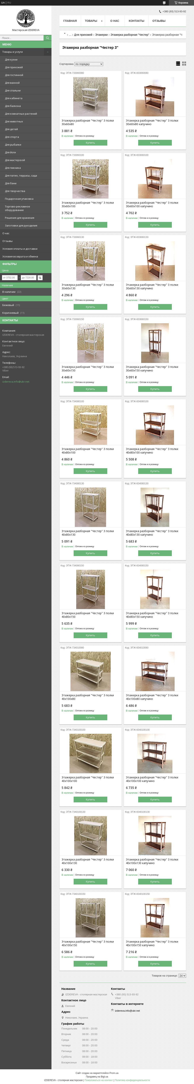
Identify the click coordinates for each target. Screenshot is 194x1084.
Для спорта (12, 137)
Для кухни (11, 59)
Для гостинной (14, 75)
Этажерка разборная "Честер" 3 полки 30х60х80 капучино (152, 122)
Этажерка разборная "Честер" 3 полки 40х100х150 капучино (152, 943)
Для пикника (13, 168)
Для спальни (13, 90)
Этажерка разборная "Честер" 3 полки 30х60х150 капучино (152, 368)
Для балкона (13, 106)
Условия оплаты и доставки (19, 248)
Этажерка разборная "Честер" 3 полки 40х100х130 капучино (152, 861)
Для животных (14, 121)
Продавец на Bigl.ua (97, 1076)
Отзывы (7, 241)
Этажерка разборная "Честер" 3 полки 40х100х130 (88, 861)
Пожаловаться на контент (99, 1080)
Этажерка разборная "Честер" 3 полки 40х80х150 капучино (152, 615)
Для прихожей (14, 67)
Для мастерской (15, 160)
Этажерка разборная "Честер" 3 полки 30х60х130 (88, 286)
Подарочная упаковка (19, 198)
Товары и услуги (12, 52)
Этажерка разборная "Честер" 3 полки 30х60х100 (88, 204)
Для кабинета (13, 98)
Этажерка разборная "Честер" (129, 34)
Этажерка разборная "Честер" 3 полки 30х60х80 (88, 122)
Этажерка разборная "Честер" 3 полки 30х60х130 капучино (152, 286)
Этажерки (101, 34)
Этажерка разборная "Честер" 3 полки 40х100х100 (88, 779)
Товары (91, 20)
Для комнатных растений (21, 113)
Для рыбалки (13, 144)
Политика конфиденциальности (132, 1080)
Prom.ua (113, 1073)
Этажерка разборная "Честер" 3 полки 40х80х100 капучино (152, 450)
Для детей (11, 129)
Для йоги (10, 152)
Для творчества (15, 191)
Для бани (10, 183)
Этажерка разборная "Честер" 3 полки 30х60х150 (88, 368)
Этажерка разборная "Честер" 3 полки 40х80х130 (88, 532)
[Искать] (47, 38)
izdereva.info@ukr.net (15, 381)
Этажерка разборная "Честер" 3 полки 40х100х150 (88, 943)
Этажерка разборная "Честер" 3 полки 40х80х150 (88, 615)
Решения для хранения (19, 218)
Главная (70, 20)
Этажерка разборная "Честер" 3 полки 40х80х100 (88, 450)
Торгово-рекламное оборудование (17, 208)
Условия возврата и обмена (20, 256)
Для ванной (12, 82)
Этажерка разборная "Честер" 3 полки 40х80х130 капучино (152, 532)
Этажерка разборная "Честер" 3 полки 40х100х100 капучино (152, 779)
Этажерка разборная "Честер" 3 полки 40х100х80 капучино (152, 697)
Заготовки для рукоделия (21, 225)
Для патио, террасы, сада (21, 175)
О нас (5, 233)
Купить (90, 142)
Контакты (136, 20)
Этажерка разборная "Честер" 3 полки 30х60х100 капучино (152, 204)
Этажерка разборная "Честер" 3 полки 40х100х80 (88, 697)
